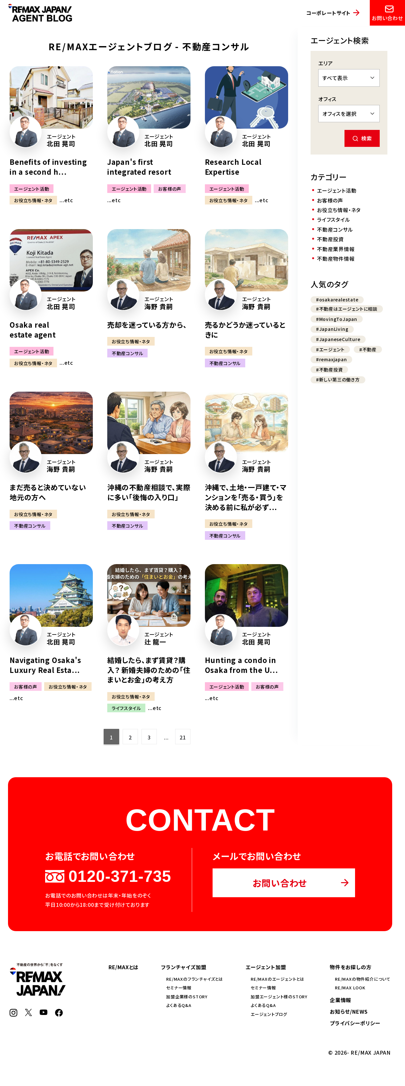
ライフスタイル (126, 708)
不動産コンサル (127, 353)
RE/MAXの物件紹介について (363, 979)
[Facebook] (59, 1014)
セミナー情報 (178, 988)
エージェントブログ (269, 1014)
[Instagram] (13, 1014)
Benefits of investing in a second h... (48, 166)
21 (183, 737)
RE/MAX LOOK (350, 988)
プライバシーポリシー (355, 1023)
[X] (28, 1014)
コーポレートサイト (328, 13)
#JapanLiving (332, 329)
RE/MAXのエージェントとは (277, 979)
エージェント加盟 (266, 967)
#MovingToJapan (336, 319)
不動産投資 (330, 239)
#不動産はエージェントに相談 (346, 309)
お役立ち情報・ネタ (33, 200)
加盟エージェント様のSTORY (279, 997)
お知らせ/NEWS (349, 1011)
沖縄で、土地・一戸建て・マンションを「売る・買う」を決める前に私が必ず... (246, 497)
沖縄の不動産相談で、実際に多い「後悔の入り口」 (148, 492)
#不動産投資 (329, 369)
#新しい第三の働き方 (338, 379)
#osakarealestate (337, 299)
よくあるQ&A (178, 1005)
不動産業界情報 (336, 249)
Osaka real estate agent (33, 329)
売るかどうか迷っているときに (245, 329)
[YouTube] (43, 1013)
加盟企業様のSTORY (186, 997)
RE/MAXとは (124, 967)
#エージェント (330, 349)
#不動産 (368, 349)
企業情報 (340, 1000)
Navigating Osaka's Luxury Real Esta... (45, 665)
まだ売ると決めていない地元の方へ (48, 492)
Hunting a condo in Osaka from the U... (241, 665)
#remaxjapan (331, 359)
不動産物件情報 (336, 258)
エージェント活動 (31, 188)
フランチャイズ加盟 (183, 967)
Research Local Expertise (233, 166)
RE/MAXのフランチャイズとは (194, 979)
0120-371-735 (108, 876)
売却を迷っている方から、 (147, 324)
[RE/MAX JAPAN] (38, 993)
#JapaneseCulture (338, 339)
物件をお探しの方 (350, 967)
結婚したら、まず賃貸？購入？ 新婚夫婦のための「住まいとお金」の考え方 (148, 670)
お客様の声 (169, 188)
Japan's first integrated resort (139, 166)
